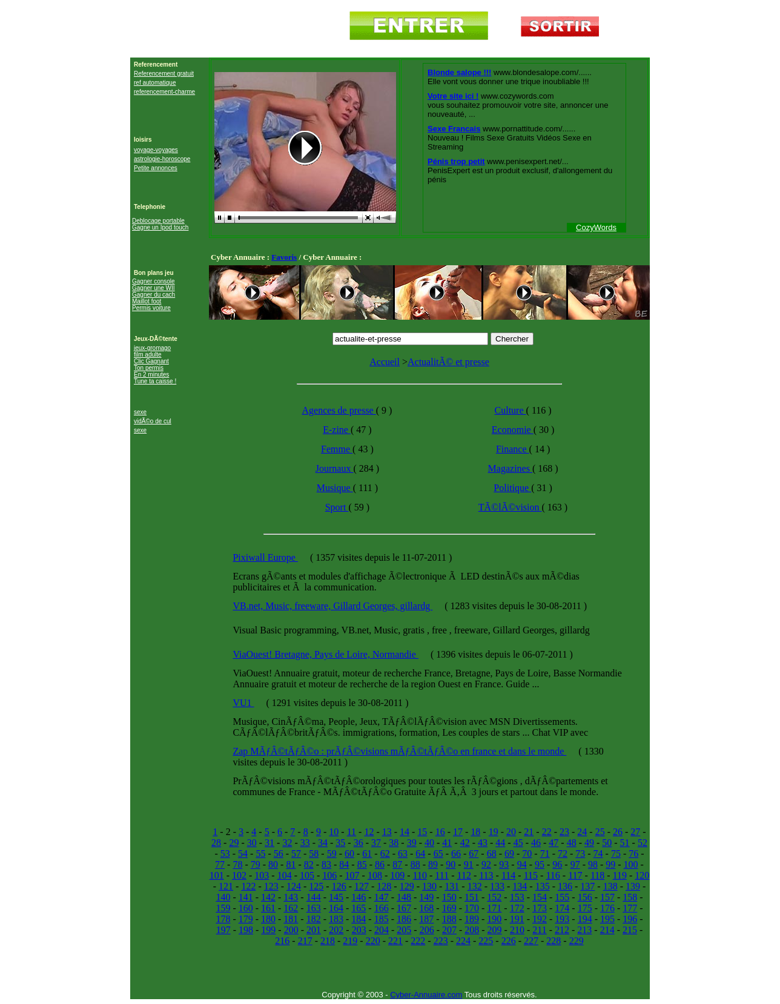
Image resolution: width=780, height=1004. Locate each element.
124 (293, 886)
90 (450, 864)
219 (350, 941)
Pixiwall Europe (265, 557)
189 (471, 919)
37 (376, 842)
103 (261, 875)
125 (316, 886)
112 (464, 875)
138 (610, 886)
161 (268, 908)
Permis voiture (151, 308)
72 (562, 853)
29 (234, 842)
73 (580, 853)
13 (387, 832)
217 (305, 941)
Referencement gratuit (164, 73)
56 (278, 853)
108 (375, 875)
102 (239, 875)
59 (332, 853)
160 (246, 908)
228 (553, 941)
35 (340, 842)
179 (246, 919)
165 (358, 908)
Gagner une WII (153, 288)
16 (440, 832)
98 (593, 864)
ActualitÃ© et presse (448, 362)
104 (284, 875)
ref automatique (155, 82)
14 (404, 832)
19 (493, 832)
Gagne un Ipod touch (160, 227)
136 (565, 886)
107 (352, 875)
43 (483, 842)
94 (522, 864)
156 (585, 897)
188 (449, 919)
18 (475, 832)
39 (412, 842)
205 (404, 930)
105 (307, 875)
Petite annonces (155, 168)
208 (471, 930)
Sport (337, 507)
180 (268, 919)
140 (223, 897)
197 (223, 930)
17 (458, 832)
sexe (140, 412)
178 (223, 919)
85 (362, 864)
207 (449, 930)
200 (291, 930)
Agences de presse (339, 410)
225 (485, 941)
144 (313, 897)
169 (449, 908)
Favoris (284, 257)
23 (564, 832)
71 (545, 853)
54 (243, 853)
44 (500, 842)
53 (225, 853)
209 (495, 930)
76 (633, 853)
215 (630, 930)
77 (220, 864)
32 (287, 842)
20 (511, 832)
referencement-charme (164, 91)
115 (531, 875)
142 (268, 897)
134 (519, 886)
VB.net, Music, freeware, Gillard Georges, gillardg (332, 606)
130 (429, 886)
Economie (513, 429)
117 (575, 875)
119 (620, 875)
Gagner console (153, 281)
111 (442, 875)
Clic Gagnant (151, 361)
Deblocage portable (158, 220)
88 (415, 864)
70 (527, 853)
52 (642, 842)
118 (597, 875)
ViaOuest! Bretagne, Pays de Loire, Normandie (325, 654)
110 (420, 875)
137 (587, 886)
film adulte (148, 354)
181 (290, 919)
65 (438, 853)
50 (607, 842)
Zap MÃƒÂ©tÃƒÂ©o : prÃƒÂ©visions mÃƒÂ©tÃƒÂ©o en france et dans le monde (399, 751)
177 (630, 908)
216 (282, 941)
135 (542, 886)
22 (547, 832)
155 (562, 897)
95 (539, 864)
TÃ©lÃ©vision (510, 507)
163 (313, 908)
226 (508, 941)
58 (314, 853)
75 (616, 853)
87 (397, 864)
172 (517, 908)
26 (618, 832)
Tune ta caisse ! (155, 381)
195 (607, 919)
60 (349, 853)
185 (381, 919)
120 (642, 875)
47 (553, 842)
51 (625, 842)
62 (385, 853)
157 (607, 897)
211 (539, 930)
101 (217, 875)
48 (572, 842)
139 (633, 886)
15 (422, 832)
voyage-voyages (156, 150)
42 (465, 842)
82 (309, 864)
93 (504, 864)
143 (290, 897)
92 (486, 864)
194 (585, 919)
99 (610, 864)
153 (517, 897)
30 (252, 842)
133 (497, 886)
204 (381, 930)
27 (635, 832)
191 (517, 919)
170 (471, 908)
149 (426, 897)
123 (271, 886)
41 (447, 842)
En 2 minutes (151, 374)
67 (473, 853)
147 (381, 897)
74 (598, 853)
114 (508, 875)
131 (452, 886)
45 (518, 842)
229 (576, 941)
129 (407, 886)
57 (296, 853)
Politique (512, 488)
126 (339, 886)
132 (475, 886)
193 (562, 919)
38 (393, 842)
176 (607, 908)
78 (237, 864)
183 (336, 919)
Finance (512, 449)
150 (449, 897)
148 (404, 897)
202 (336, 930)
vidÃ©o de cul (152, 421)
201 (313, 930)
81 (291, 864)
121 (226, 886)
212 (562, 930)
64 (420, 853)
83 (326, 864)
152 (494, 897)
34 (323, 842)
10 (334, 832)
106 (329, 875)
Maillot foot (146, 301)
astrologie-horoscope (162, 159)
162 (290, 908)
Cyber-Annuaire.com (426, 994)
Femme (336, 449)
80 (273, 864)
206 (427, 930)
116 (553, 875)
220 (373, 941)
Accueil (384, 362)
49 (589, 842)
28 (216, 842)
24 (582, 832)
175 (585, 908)
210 (517, 930)
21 (529, 832)
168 (426, 908)
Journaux (335, 468)
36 (358, 842)
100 (631, 864)
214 (607, 930)
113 (486, 875)
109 (397, 875)
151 (471, 897)
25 (600, 832)
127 (361, 886)
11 (351, 832)
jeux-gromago (152, 348)
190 (494, 919)
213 (584, 930)
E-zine (337, 429)
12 (369, 832)
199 (268, 930)
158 (630, 897)
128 (384, 886)
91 (469, 864)
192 (539, 919)
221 (395, 941)
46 (536, 842)
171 (494, 908)
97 (575, 864)
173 (539, 908)
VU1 (243, 703)
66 (456, 853)
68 (492, 853)
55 (260, 853)
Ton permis (149, 368)
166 (381, 908)
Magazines (510, 468)
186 (404, 919)
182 (313, 919)
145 (336, 897)
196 (630, 919)
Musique (335, 488)
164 (336, 908)
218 (327, 941)
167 (404, 908)
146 (358, 897)
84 (344, 864)
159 (223, 908)
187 (426, 919)
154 (539, 897)
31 (269, 842)
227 (531, 941)
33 (305, 842)
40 (429, 842)
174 (562, 908)
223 (441, 941)
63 (403, 853)
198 (246, 930)
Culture (510, 410)
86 (380, 864)
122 (248, 886)
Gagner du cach (153, 294)
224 (463, 941)
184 (358, 919)
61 (367, 853)
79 (255, 864)
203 (359, 930)
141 (246, 897)
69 (509, 853)
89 (433, 864)
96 (557, 864)
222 (418, 941)
